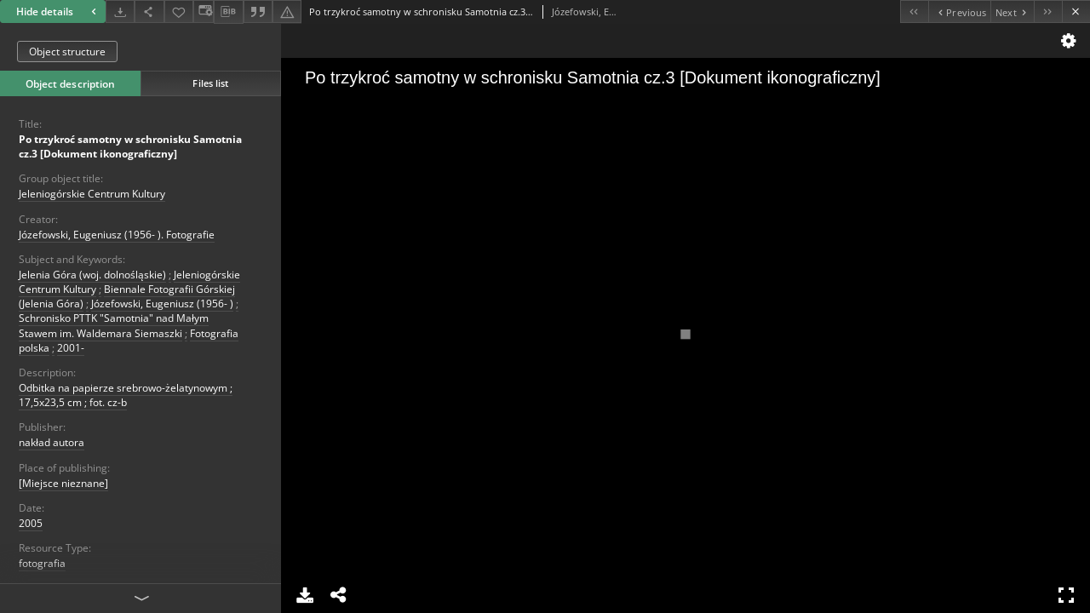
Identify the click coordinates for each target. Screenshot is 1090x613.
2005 (31, 523)
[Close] (1076, 11)
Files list (210, 83)
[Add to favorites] (178, 11)
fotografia (42, 563)
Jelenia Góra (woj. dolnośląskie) (92, 274)
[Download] (120, 11)
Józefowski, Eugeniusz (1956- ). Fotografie (117, 234)
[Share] (149, 11)
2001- (70, 348)
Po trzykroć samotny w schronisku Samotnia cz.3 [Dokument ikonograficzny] (130, 146)
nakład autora (51, 442)
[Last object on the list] (1048, 11)
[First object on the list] (914, 11)
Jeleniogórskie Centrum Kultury (92, 193)
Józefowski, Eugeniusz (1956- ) (162, 303)
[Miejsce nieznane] (63, 483)
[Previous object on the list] (959, 11)
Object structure (67, 51)
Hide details (58, 11)
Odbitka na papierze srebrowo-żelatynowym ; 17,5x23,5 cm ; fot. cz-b (125, 395)
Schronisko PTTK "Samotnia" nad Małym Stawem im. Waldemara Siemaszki (114, 325)
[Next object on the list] (1012, 11)
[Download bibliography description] (228, 12)
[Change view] (203, 11)
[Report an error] (286, 11)
